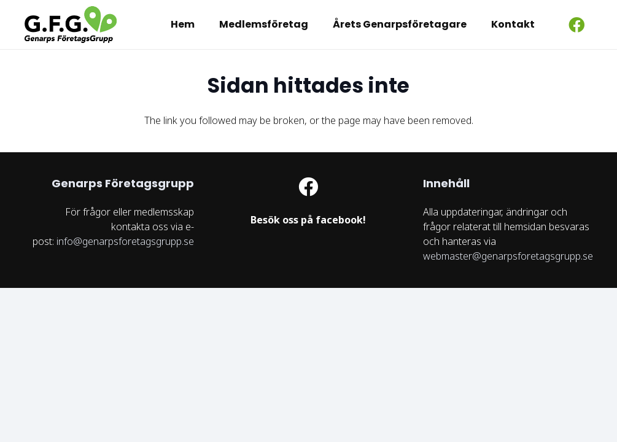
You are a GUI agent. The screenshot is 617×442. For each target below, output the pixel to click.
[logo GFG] (71, 24)
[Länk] (308, 220)
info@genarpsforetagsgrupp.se (125, 241)
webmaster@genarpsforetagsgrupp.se (508, 256)
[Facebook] (576, 25)
